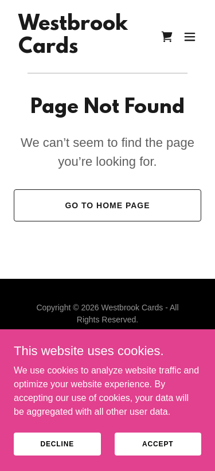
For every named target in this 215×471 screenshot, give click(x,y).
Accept (157, 443)
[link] (73, 50)
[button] (189, 36)
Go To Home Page (107, 205)
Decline (57, 443)
